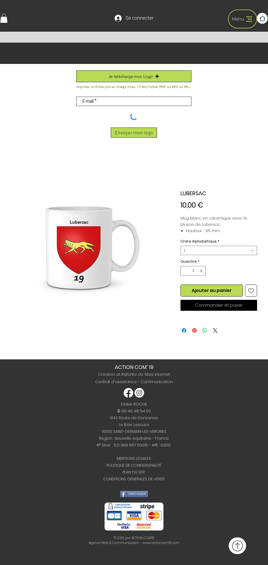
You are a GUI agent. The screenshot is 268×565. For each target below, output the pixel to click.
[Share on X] (215, 330)
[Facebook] (128, 393)
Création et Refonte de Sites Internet (134, 374)
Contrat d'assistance (116, 381)
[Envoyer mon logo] (134, 133)
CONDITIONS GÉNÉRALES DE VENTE (134, 479)
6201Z (166, 445)
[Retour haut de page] (237, 545)
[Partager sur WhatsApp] (205, 330)
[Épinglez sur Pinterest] (194, 330)
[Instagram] (139, 393)
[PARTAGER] (134, 494)
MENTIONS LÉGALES (134, 458)
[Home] (262, 18)
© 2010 (119, 538)
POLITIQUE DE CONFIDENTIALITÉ (133, 465)
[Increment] (202, 271)
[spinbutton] (193, 271)
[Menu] (242, 19)
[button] (4, 18)
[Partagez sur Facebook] (184, 330)
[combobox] (218, 250)
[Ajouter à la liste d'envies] (251, 291)
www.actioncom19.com (160, 542)
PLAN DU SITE (134, 472)
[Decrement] (184, 271)
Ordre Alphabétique (199, 241)
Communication (157, 381)
